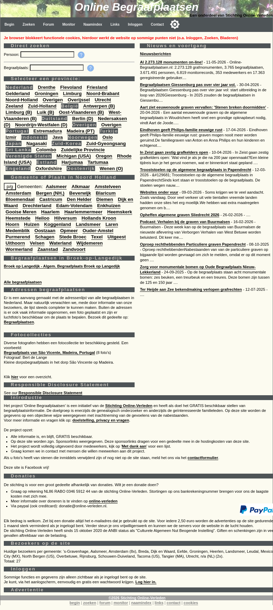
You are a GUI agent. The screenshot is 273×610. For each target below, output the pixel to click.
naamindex (141, 603)
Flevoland (71, 87)
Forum (48, 24)
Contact (157, 24)
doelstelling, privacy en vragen (100, 420)
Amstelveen (108, 186)
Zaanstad (47, 249)
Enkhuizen (108, 205)
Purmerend (18, 236)
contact (173, 603)
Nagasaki (36, 143)
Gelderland (18, 93)
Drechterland (37, 205)
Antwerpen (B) (99, 106)
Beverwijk (80, 193)
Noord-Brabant (102, 93)
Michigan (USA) (74, 156)
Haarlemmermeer (83, 211)
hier (14, 377)
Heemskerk (119, 211)
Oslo (107, 137)
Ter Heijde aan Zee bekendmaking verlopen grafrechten (191, 289)
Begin (9, 24)
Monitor (68, 24)
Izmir (11, 137)
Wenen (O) (111, 168)
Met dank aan (134, 446)
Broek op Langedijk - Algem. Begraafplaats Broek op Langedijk (62, 266)
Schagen (44, 236)
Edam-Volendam (74, 205)
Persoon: (12, 54)
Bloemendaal (20, 199)
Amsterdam (18, 193)
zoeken (89, 603)
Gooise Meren (21, 211)
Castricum (50, 199)
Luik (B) (45, 112)
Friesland (97, 87)
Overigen (53, 99)
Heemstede (18, 218)
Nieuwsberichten (155, 54)
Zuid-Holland (42, 106)
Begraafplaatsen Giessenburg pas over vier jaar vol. (188, 85)
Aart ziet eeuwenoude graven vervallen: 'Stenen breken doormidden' (203, 107)
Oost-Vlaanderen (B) (81, 112)
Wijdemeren (89, 243)
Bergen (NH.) (50, 193)
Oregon (104, 156)
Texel (97, 236)
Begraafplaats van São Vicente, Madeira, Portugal (49, 352)
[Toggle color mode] (175, 24)
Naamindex (93, 24)
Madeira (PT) (81, 131)
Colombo (46, 149)
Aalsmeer (56, 186)
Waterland (60, 243)
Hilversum (65, 218)
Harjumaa (72, 162)
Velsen (37, 243)
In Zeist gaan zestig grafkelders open (174, 152)
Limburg (72, 93)
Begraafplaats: (17, 68)
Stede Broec (72, 236)
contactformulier (203, 458)
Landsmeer (88, 224)
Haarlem (50, 211)
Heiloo (42, 218)
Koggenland (57, 224)
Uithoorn (15, 243)
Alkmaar (80, 186)
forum (105, 603)
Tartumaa (97, 162)
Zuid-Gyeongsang (106, 143)
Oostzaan (44, 230)
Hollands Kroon (99, 218)
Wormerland (19, 249)
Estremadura (47, 131)
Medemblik (17, 230)
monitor (120, 603)
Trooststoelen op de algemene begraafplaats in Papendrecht (195, 170)
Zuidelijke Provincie (83, 149)
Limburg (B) (19, 112)
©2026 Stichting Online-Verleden (137, 598)
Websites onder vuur (159, 192)
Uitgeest (117, 236)
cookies (191, 603)
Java (57, 137)
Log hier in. (145, 582)
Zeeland (14, 106)
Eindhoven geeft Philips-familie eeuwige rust (181, 130)
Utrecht (103, 99)
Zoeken (29, 24)
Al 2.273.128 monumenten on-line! (171, 62)
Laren (111, 224)
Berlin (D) (82, 118)
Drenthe (47, 87)
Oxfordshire (48, 168)
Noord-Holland (22, 99)
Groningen (46, 93)
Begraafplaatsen (19, 322)
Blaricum (106, 193)
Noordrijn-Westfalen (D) (41, 124)
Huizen (31, 224)
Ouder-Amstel (98, 230)
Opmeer (69, 230)
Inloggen (135, 24)
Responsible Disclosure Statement (50, 393)
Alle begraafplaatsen (23, 282)
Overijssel (79, 99)
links (159, 603)
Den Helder (79, 199)
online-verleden (103, 501)
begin (75, 603)
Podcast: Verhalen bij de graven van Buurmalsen (185, 222)
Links (114, 24)
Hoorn (12, 224)
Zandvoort (74, 249)
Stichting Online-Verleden (128, 406)
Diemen (104, 199)
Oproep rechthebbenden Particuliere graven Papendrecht (193, 244)
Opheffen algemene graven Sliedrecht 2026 (179, 215)
